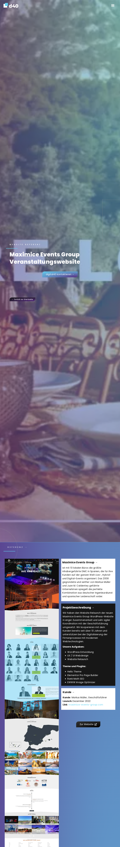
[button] (112, 5)
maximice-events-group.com (86, 704)
